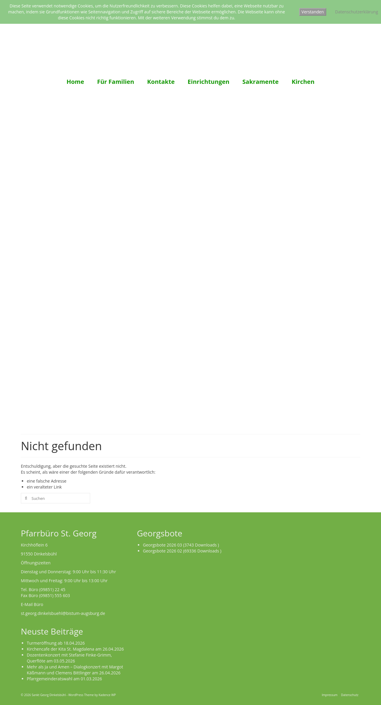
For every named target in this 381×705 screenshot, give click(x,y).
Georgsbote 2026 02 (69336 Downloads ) (182, 551)
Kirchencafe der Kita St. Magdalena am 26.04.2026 (75, 649)
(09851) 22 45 (52, 589)
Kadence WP (107, 695)
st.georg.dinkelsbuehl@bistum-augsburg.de (63, 613)
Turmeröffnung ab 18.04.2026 (56, 643)
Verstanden (313, 12)
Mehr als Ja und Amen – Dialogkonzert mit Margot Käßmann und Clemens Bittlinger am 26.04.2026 (75, 670)
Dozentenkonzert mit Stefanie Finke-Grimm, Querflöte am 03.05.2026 (69, 658)
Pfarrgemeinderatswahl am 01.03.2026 (64, 679)
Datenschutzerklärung (356, 12)
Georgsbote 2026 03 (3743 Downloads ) (181, 545)
